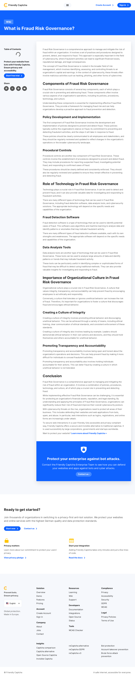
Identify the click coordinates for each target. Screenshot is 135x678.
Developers (74, 605)
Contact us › (84, 474)
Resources (74, 588)
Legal (104, 613)
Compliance (107, 588)
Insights (40, 643)
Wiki (8, 21)
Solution (40, 588)
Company (41, 622)
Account (40, 609)
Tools (71, 626)
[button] (67, 5)
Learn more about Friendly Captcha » (89, 433)
